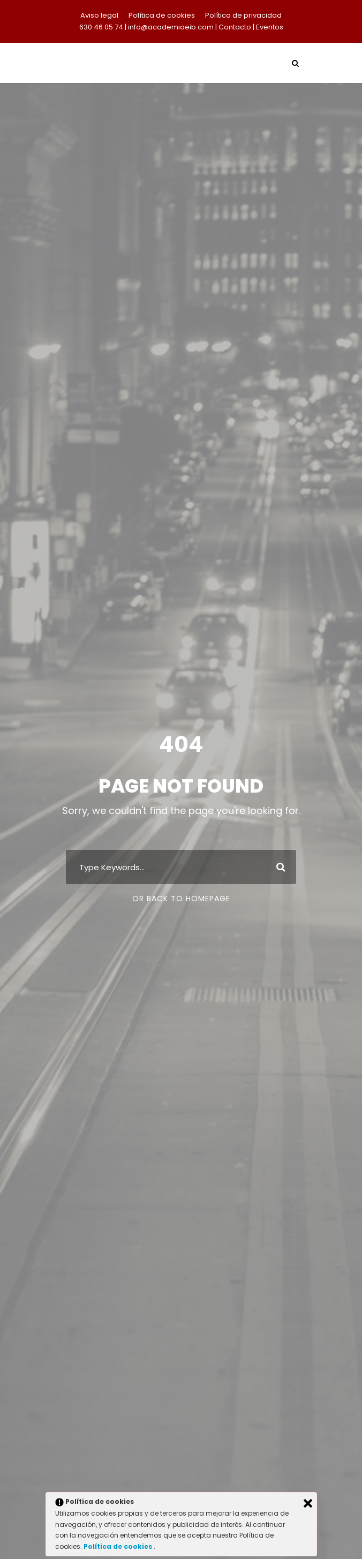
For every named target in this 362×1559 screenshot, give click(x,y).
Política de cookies (162, 15)
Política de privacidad (243, 15)
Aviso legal (99, 15)
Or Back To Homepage (181, 898)
